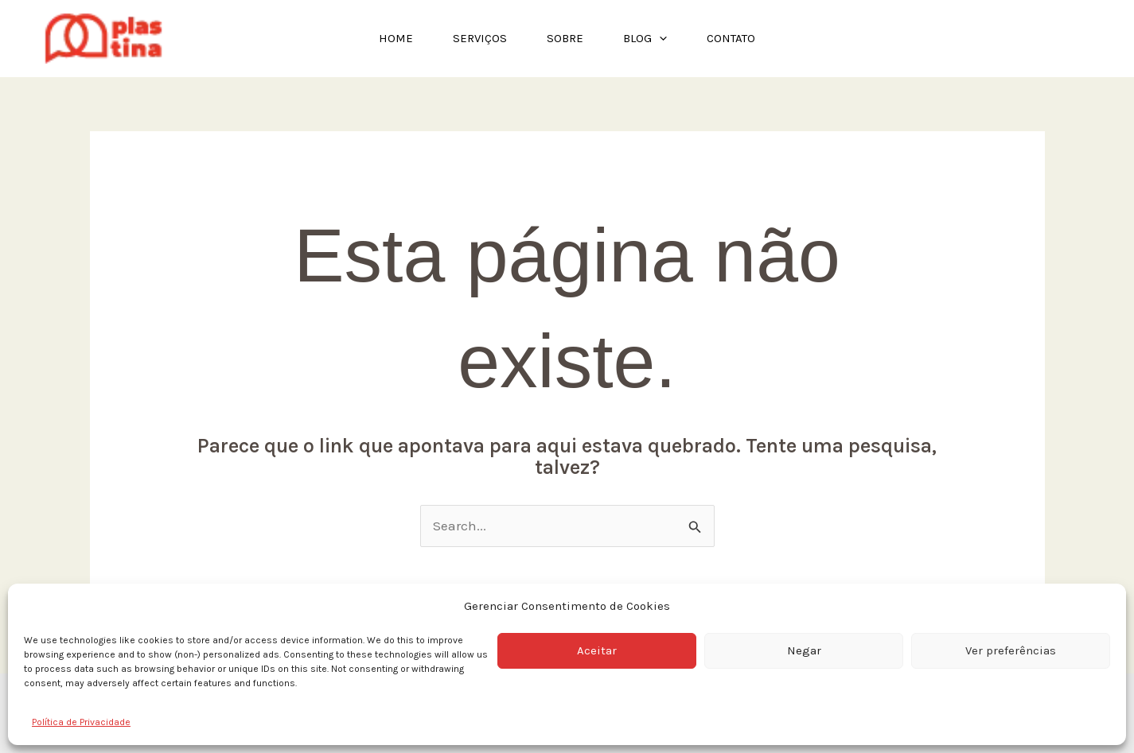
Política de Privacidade (81, 722)
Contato (731, 38)
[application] (659, 38)
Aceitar (597, 650)
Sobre (565, 38)
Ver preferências (1010, 650)
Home (396, 38)
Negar (804, 650)
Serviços (480, 38)
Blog (645, 38)
